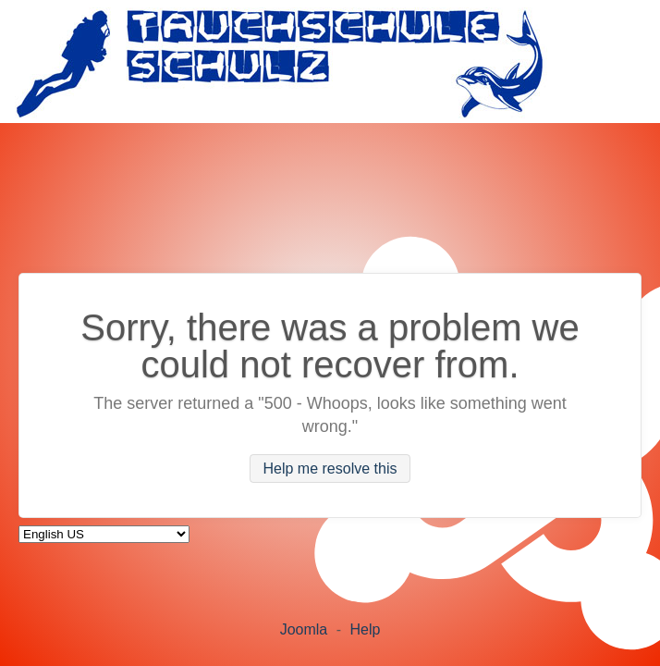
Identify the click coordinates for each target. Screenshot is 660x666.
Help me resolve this (330, 468)
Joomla (304, 629)
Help (364, 629)
